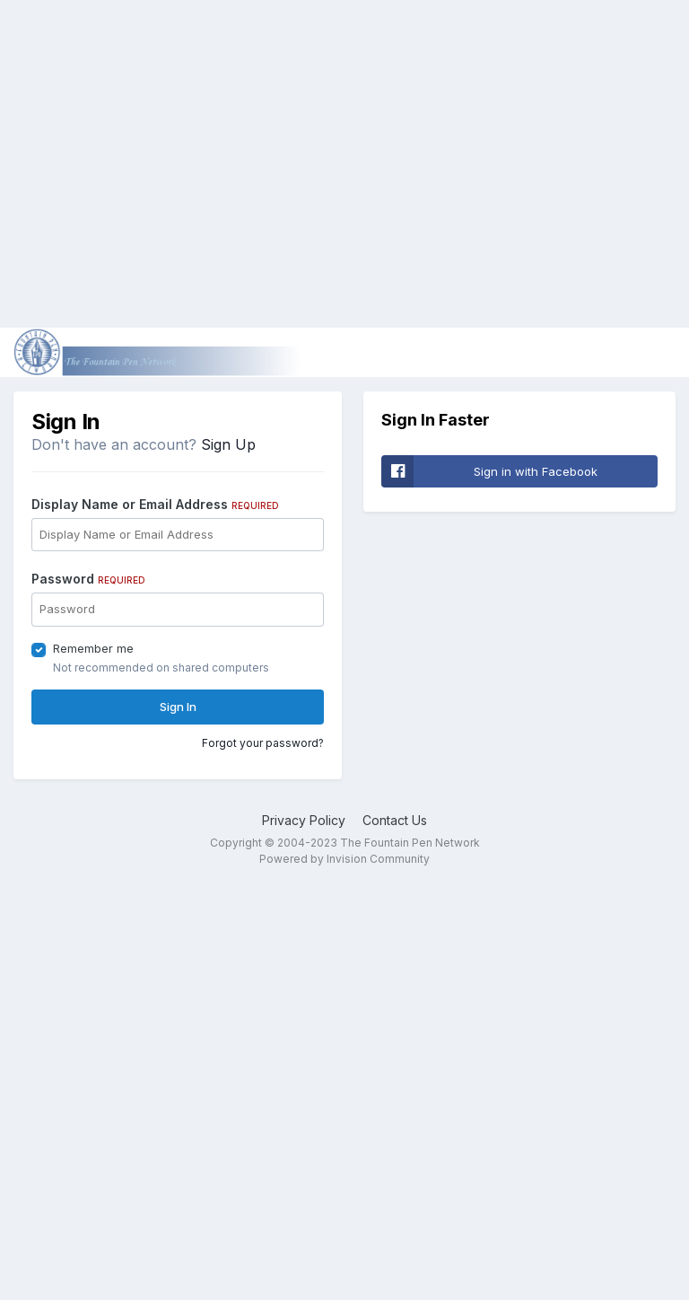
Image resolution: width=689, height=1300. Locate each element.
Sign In (178, 706)
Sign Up (228, 444)
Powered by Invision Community (344, 858)
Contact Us (394, 820)
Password (88, 578)
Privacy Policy (303, 820)
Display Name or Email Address (155, 504)
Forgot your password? (263, 743)
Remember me (93, 648)
